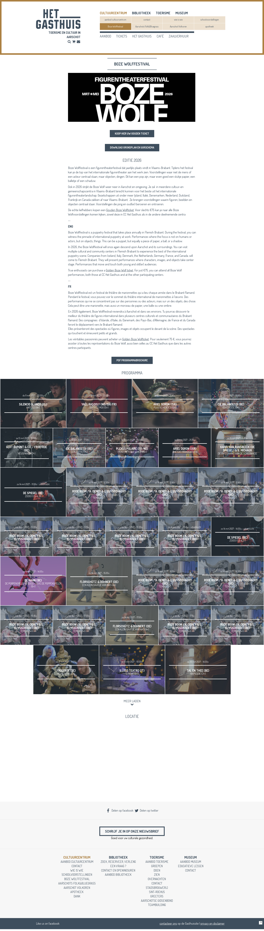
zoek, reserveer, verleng (118, 863)
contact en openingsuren (118, 872)
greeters (156, 898)
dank (77, 898)
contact (146, 19)
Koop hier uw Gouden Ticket (132, 133)
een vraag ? (118, 868)
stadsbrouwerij (157, 889)
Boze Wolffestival (115, 26)
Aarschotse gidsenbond (157, 902)
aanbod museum (190, 863)
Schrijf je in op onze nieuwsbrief (132, 832)
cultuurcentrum (113, 13)
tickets (121, 36)
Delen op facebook (120, 811)
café (160, 36)
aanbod (105, 36)
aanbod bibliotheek (118, 876)
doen (157, 872)
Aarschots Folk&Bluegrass (146, 26)
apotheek (209, 26)
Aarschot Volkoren (178, 26)
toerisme (163, 13)
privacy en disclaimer (213, 925)
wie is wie (178, 19)
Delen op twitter (146, 811)
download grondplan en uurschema (132, 147)
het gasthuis (142, 36)
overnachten (157, 881)
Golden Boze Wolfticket (135, 339)
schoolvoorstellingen (209, 19)
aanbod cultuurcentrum (115, 19)
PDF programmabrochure (132, 360)
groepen (157, 868)
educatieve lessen (190, 868)
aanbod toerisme (156, 863)
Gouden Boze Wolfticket (120, 210)
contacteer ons (168, 925)
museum (181, 13)
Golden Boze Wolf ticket (119, 270)
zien (157, 876)
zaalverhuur (179, 36)
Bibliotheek (141, 13)
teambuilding (157, 906)
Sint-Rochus (157, 894)
